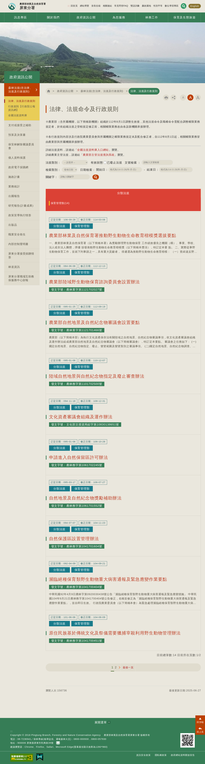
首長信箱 (95, 5)
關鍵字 (50, 177)
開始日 (100, 169)
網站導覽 (84, 5)
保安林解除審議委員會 (21, 146)
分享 (173, 98)
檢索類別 (52, 169)
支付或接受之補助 (19, 125)
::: (69, 5)
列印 (166, 98)
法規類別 (52, 162)
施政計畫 (14, 176)
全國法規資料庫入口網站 (93, 149)
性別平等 (158, 5)
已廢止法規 (114, 162)
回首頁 (74, 5)
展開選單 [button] (101, 722)
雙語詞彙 (135, 5)
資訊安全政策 (143, 755)
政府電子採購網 (18, 167)
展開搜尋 (183, 6)
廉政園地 (146, 5)
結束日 (151, 169)
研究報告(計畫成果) (20, 205)
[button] (200, 720)
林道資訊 (14, 266)
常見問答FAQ (121, 5)
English (194, 6)
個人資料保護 (16, 157)
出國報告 (14, 196)
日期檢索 (86, 169)
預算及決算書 (16, 134)
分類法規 (123, 193)
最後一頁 (128, 667)
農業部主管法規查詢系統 (98, 154)
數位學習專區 (171, 5)
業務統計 (14, 186)
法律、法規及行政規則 (21, 100)
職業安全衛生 (16, 234)
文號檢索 (131, 162)
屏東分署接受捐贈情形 (21, 255)
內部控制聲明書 (18, 244)
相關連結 (107, 5)
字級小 (183, 98)
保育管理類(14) (60, 203)
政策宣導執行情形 (19, 215)
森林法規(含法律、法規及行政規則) (20, 89)
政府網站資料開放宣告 (183, 755)
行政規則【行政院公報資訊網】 (21, 108)
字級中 (190, 98)
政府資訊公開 (65, 91)
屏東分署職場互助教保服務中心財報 (21, 278)
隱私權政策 (161, 755)
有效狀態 (97, 162)
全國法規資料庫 (17, 115)
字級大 (198, 98)
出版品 (12, 224)
